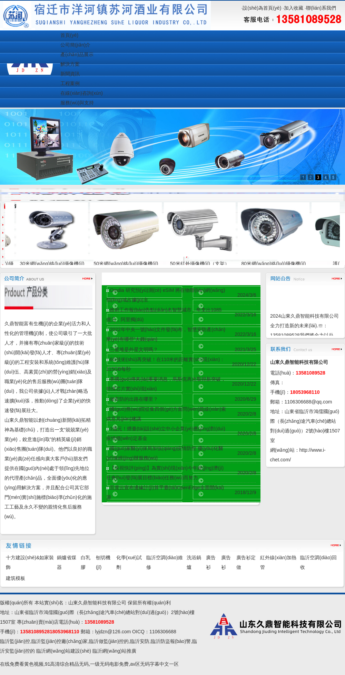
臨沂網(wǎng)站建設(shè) (63, 651)
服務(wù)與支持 (77, 102)
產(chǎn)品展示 (76, 54)
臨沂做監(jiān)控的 (109, 641)
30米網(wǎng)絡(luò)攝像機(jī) (55, 263)
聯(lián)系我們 (321, 8)
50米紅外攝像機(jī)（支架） (203, 263)
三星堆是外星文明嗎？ (134, 349)
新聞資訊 (70, 73)
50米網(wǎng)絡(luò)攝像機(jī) (129, 263)
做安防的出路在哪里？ (134, 399)
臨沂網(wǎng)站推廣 (114, 651)
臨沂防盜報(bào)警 (171, 641)
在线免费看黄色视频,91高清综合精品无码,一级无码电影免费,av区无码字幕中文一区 (89, 664)
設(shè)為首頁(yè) (262, 8)
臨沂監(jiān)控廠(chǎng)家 (59, 641)
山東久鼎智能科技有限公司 (97, 602)
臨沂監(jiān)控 (15, 641)
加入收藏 (293, 8)
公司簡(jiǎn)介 (75, 45)
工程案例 (70, 83)
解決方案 (70, 64)
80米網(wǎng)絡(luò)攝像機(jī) (277, 263)
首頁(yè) (69, 35)
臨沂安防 (139, 641)
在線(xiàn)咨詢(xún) (81, 93)
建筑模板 (15, 578)
